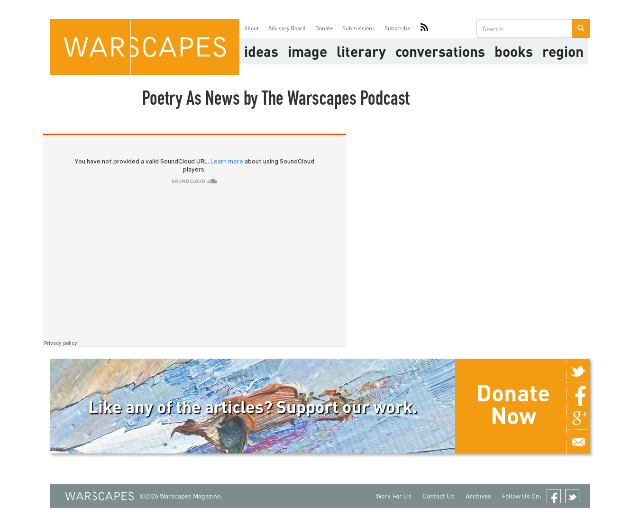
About (251, 28)
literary (361, 51)
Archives (478, 496)
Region (563, 51)
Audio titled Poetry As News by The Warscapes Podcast (194, 240)
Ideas (261, 51)
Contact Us (438, 496)
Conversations (440, 51)
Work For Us (393, 496)
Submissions (358, 28)
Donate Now (513, 403)
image (307, 51)
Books (513, 51)
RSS (424, 28)
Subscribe (397, 28)
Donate (324, 28)
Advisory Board (287, 28)
